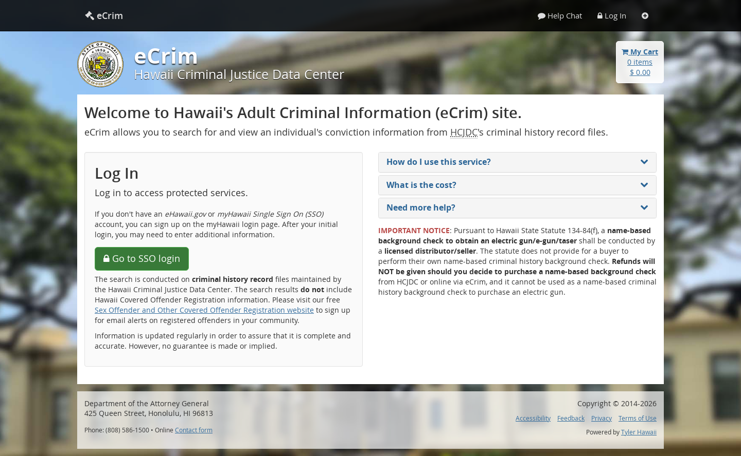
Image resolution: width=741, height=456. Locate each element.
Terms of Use (638, 418)
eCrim (104, 15)
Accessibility (533, 418)
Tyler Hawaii (639, 432)
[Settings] (645, 15)
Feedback (571, 418)
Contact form (194, 430)
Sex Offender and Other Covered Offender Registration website (204, 310)
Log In (611, 15)
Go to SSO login (141, 258)
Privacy (601, 418)
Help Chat (560, 15)
